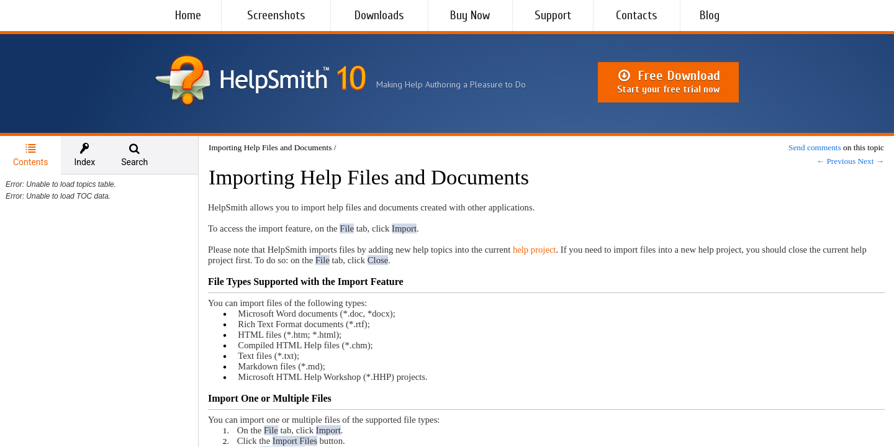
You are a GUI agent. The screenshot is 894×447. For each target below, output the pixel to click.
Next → (870, 161)
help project (534, 250)
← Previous (836, 161)
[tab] (30, 155)
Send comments (814, 147)
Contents (30, 155)
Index (84, 155)
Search (134, 155)
